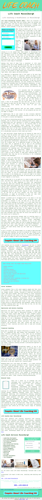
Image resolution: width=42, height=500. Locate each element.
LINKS (25, 10)
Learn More (22, 499)
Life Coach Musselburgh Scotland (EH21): (13, 20)
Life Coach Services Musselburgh (15, 435)
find (6, 418)
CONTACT (32, 10)
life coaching (34, 427)
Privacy (40, 489)
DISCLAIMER (38, 10)
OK (27, 499)
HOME (21, 10)
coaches (32, 69)
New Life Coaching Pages (9, 489)
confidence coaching (15, 399)
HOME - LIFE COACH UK (21, 485)
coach (11, 84)
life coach (26, 36)
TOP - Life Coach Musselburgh (9, 478)
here (2, 431)
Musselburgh (25, 245)
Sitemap (2, 489)
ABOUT (28, 10)
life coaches (34, 57)
